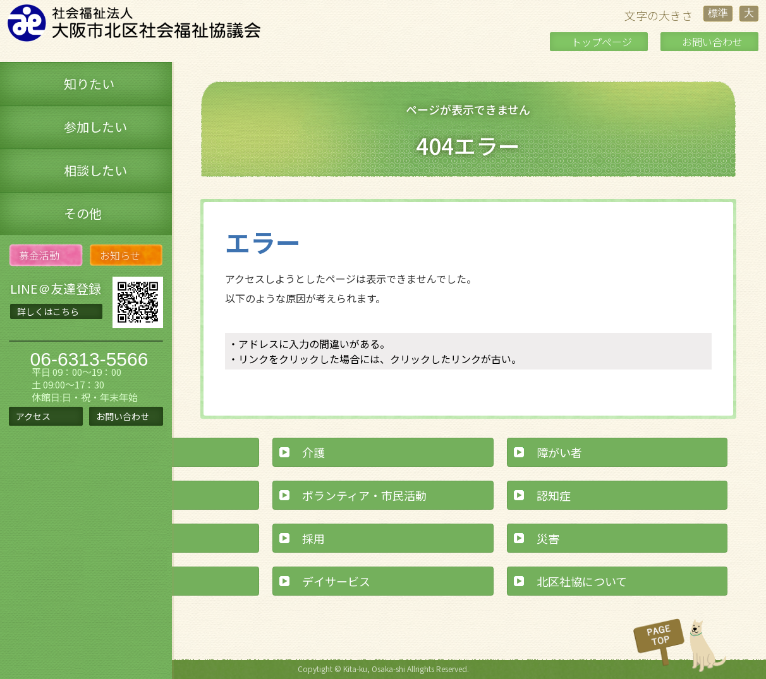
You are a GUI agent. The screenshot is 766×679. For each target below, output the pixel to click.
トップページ (601, 41)
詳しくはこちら (48, 311)
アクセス (33, 416)
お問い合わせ (712, 41)
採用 (313, 538)
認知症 (554, 495)
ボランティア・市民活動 (364, 495)
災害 (548, 538)
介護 (313, 452)
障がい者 (559, 452)
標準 (718, 13)
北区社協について (582, 581)
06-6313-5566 (89, 359)
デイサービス (336, 581)
